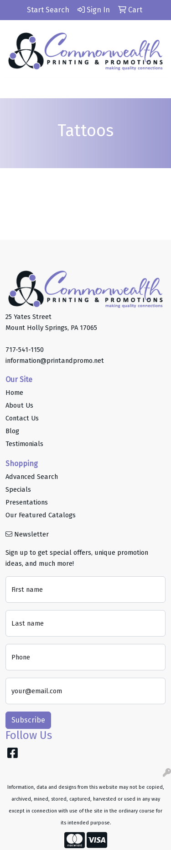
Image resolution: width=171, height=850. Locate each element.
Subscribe (28, 720)
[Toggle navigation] (14, 88)
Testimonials (24, 444)
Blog (12, 431)
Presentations (26, 502)
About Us (19, 405)
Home (14, 392)
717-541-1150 (24, 349)
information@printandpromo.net (54, 360)
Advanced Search (31, 477)
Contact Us (22, 418)
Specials (18, 489)
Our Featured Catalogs (40, 515)
